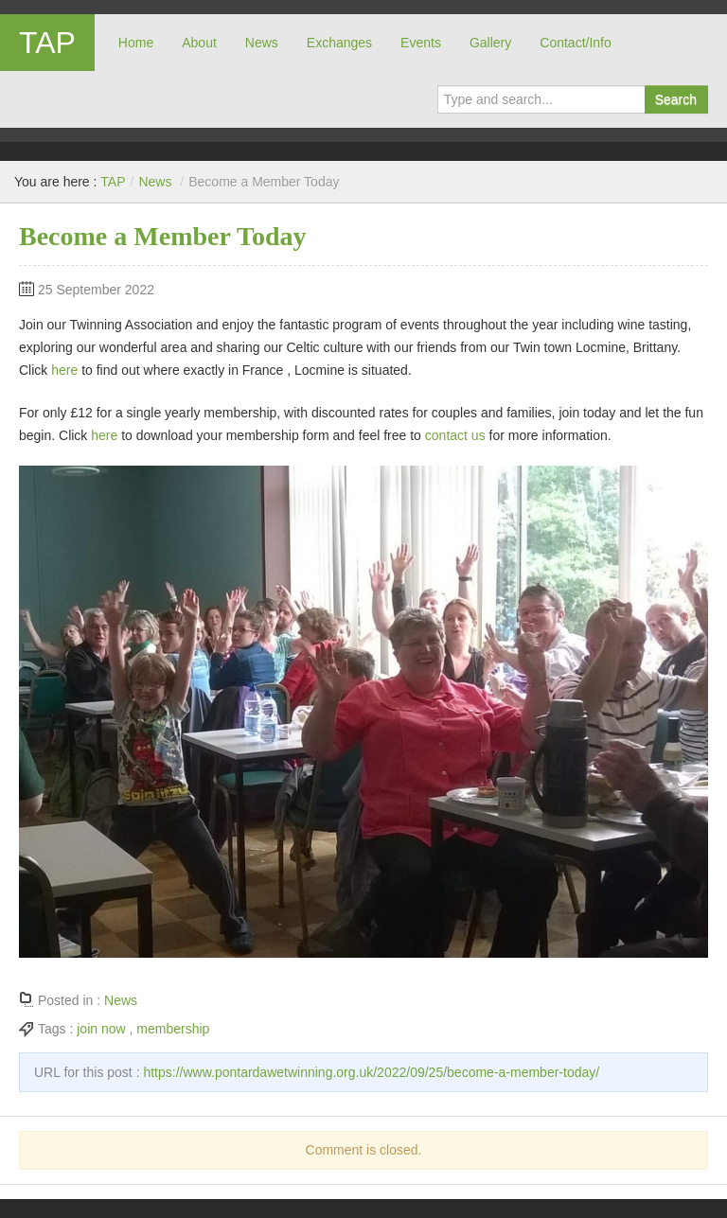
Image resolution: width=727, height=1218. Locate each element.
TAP (47, 43)
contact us (455, 435)
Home (135, 42)
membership (172, 1028)
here (64, 370)
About (199, 42)
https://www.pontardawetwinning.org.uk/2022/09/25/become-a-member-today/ (371, 1072)
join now (101, 1028)
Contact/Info (576, 42)
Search (676, 99)
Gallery (490, 42)
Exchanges (339, 42)
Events (420, 42)
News (261, 42)
